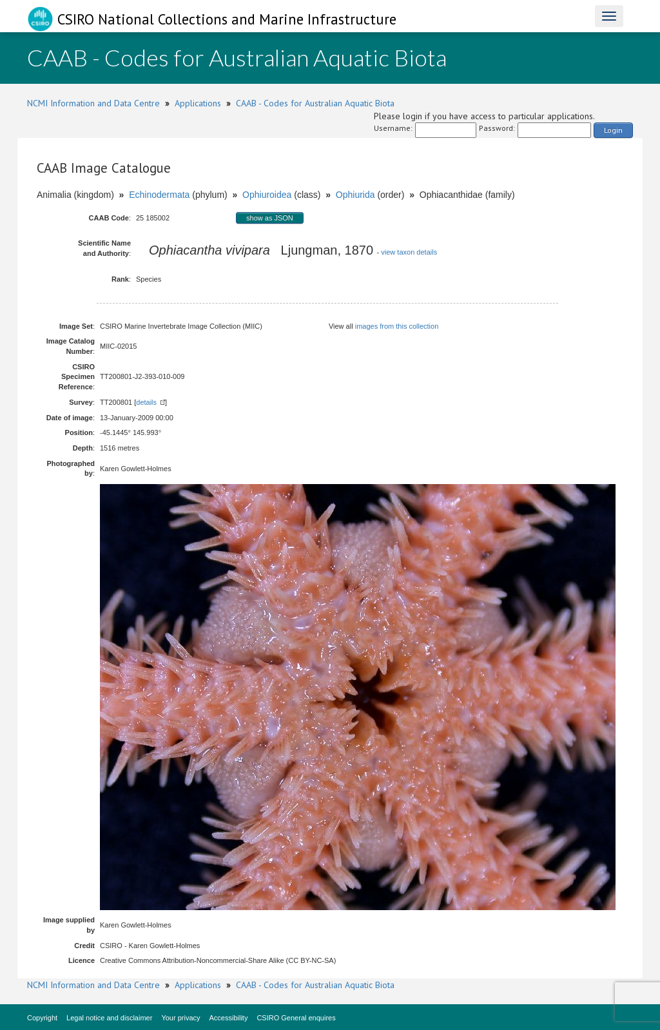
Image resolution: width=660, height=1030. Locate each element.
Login (613, 130)
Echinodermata (159, 194)
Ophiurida (355, 194)
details (146, 402)
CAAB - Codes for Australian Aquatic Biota (315, 103)
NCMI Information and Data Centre (93, 103)
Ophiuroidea (266, 194)
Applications (198, 103)
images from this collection (397, 326)
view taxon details (409, 252)
